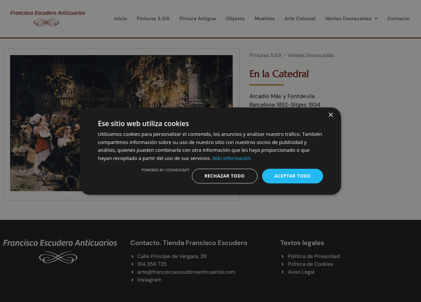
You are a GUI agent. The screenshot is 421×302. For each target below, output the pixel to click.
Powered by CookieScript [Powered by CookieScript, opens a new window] (166, 169)
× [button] (330, 114)
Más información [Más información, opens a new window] (231, 158)
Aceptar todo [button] (292, 176)
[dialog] (210, 151)
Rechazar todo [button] (225, 176)
